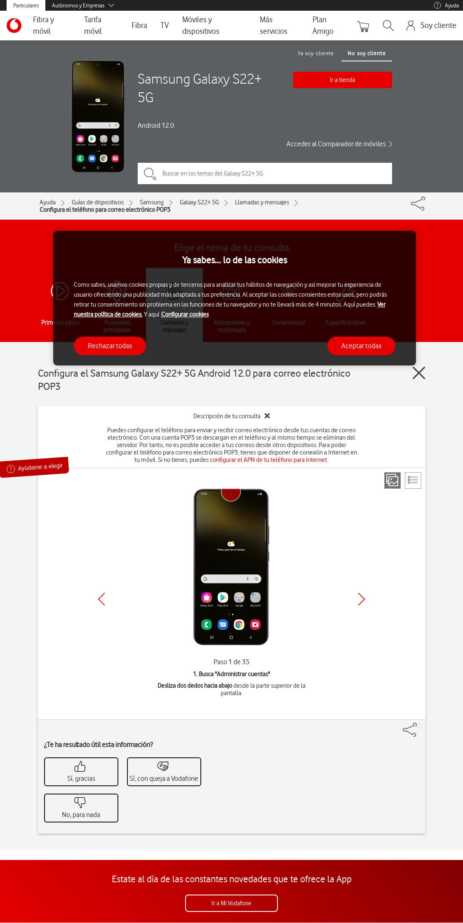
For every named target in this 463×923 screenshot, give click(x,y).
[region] (234, 298)
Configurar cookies (185, 314)
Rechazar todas (110, 346)
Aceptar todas (361, 346)
